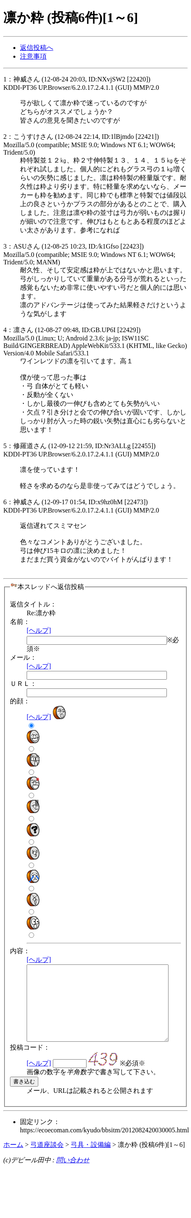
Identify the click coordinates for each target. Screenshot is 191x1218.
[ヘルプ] (39, 630)
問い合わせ (72, 1175)
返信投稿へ (36, 47)
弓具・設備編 (91, 1159)
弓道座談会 (47, 1159)
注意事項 (33, 56)
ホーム (13, 1159)
